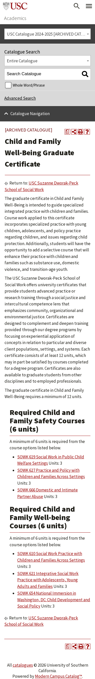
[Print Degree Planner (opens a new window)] (67, 132)
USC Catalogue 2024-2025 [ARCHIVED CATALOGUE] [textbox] (49, 34)
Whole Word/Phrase (29, 85)
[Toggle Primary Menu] (89, 6)
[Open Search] (77, 6)
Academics (15, 18)
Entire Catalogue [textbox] (22, 61)
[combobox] (47, 34)
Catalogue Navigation (30, 113)
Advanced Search (20, 98)
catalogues (23, 665)
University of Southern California (15, 6)
